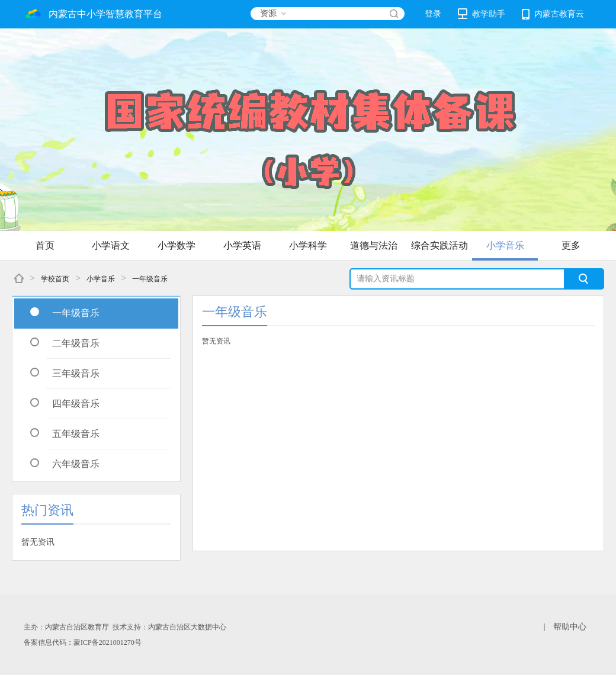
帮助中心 (569, 626)
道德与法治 (373, 245)
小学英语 (242, 245)
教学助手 (481, 13)
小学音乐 (505, 245)
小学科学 (308, 245)
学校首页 (55, 279)
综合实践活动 (439, 245)
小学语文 (111, 245)
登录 (433, 13)
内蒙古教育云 (553, 14)
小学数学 (176, 245)
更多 (571, 245)
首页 (45, 245)
